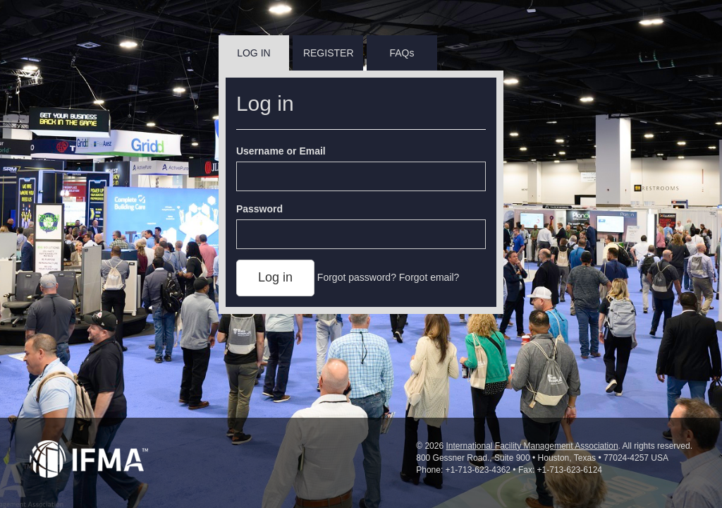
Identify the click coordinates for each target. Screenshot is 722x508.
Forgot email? (429, 277)
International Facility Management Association (532, 446)
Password (259, 208)
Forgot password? (356, 277)
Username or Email (281, 151)
